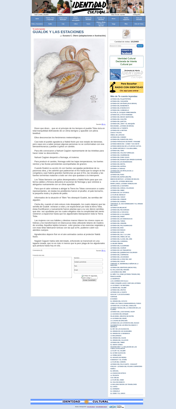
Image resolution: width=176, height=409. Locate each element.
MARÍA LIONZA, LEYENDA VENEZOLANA (123, 183)
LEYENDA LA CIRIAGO (117, 168)
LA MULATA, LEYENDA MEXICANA (121, 181)
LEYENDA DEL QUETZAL (118, 121)
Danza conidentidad (88, 18)
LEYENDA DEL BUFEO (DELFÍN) (120, 177)
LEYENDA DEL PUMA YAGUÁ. (120, 157)
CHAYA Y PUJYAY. (116, 132)
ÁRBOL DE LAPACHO (117, 135)
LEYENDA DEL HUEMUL (118, 201)
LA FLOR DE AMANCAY (118, 195)
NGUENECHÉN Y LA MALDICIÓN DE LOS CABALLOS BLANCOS (123, 347)
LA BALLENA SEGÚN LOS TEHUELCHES (123, 384)
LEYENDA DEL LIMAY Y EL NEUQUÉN (122, 124)
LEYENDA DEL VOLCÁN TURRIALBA (122, 153)
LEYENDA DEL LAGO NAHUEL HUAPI (122, 312)
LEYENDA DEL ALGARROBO (119, 246)
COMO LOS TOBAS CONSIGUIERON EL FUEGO (125, 303)
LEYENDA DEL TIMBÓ (117, 342)
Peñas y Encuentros (37, 24)
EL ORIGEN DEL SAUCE (118, 338)
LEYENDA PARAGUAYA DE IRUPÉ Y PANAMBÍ (125, 141)
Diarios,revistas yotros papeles (76, 18)
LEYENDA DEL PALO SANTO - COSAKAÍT (123, 364)
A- (105, 124)
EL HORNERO (114, 389)
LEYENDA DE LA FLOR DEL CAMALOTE (123, 305)
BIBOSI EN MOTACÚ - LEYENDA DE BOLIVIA (124, 179)
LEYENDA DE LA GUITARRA (119, 186)
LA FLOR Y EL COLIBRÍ (117, 351)
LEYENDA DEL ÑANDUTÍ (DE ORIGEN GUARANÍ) (126, 159)
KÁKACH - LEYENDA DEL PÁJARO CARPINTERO (126, 366)
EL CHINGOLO (115, 391)
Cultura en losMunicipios (63, 18)
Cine (63, 24)
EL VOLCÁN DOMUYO (117, 382)
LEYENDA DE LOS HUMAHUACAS (121, 219)
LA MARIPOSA (115, 279)
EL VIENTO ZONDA (116, 345)
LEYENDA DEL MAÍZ (117, 228)
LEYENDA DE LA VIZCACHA (119, 212)
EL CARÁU (113, 386)
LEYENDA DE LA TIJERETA (119, 128)
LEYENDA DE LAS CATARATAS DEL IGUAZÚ (124, 323)
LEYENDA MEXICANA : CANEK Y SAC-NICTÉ (124, 144)
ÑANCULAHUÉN (115, 276)
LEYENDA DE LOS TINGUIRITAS (120, 250)
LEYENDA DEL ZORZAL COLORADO (122, 188)
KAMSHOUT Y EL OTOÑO (118, 360)
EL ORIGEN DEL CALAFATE (119, 340)
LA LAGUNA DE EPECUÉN (118, 321)
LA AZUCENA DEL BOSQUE (119, 314)
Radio (50, 24)
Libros (76, 24)
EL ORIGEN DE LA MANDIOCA (120, 333)
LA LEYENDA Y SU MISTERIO (119, 285)
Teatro (88, 24)
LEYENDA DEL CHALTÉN (118, 119)
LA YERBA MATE (115, 355)
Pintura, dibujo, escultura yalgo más (101, 23)
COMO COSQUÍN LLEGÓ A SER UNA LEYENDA (125, 283)
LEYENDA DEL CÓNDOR (118, 199)
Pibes (126, 24)
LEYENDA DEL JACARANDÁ (119, 257)
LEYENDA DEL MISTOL (117, 164)
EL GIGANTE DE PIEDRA (118, 357)
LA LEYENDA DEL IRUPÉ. (118, 318)
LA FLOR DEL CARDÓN (118, 362)
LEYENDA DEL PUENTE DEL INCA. (121, 139)
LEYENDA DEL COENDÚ (118, 137)
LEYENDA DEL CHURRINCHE (119, 155)
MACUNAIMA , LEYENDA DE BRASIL (122, 126)
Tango (113, 24)
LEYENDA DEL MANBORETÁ (119, 106)
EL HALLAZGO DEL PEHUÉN (119, 270)
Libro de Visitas (139, 24)
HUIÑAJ (113, 369)
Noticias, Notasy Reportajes (50, 18)
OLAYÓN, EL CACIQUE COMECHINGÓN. (123, 112)
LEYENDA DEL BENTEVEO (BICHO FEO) (123, 267)
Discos (113, 18)
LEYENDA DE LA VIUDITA (118, 292)
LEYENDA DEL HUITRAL (118, 166)
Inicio (37, 18)
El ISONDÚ (113, 299)
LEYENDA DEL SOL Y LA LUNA (120, 234)
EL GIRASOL (114, 371)
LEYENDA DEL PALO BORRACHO (121, 225)
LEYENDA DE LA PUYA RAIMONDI (121, 115)
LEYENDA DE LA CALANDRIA (120, 214)
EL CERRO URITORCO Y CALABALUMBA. (123, 148)
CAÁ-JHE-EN (114, 377)
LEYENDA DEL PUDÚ (117, 174)
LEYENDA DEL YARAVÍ (117, 197)
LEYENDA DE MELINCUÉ (118, 207)
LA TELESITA (114, 375)
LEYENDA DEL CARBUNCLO (119, 110)
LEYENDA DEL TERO (117, 150)
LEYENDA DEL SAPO (117, 232)
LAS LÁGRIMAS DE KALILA (119, 281)
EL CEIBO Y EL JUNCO (117, 393)
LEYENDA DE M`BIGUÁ (117, 230)
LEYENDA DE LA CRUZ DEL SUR (121, 259)
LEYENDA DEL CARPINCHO (119, 255)
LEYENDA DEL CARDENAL (119, 241)
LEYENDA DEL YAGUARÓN (119, 101)
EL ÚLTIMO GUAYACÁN (117, 353)
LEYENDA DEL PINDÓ (117, 216)
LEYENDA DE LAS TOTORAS (119, 192)
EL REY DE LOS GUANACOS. (119, 329)
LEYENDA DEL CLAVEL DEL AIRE (121, 239)
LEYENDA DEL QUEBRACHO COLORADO (123, 252)
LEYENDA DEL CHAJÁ (117, 261)
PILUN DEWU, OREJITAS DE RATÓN (122, 316)
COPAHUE (113, 296)
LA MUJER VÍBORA (116, 243)
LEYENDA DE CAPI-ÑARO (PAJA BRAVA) (123, 103)
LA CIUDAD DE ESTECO (118, 373)
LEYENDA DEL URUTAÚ (118, 290)
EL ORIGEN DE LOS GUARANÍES (121, 331)
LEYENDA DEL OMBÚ (117, 190)
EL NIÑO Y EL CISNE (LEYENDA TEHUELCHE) (125, 274)
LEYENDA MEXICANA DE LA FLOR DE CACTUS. (125, 146)
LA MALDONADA (115, 336)
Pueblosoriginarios (126, 18)
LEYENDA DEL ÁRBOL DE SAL (120, 237)
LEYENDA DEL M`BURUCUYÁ (120, 108)
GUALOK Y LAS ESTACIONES (120, 294)
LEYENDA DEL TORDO (117, 221)
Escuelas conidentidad (101, 18)
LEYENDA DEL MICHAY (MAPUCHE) (121, 117)
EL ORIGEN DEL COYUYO (118, 301)
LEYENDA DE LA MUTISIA (118, 130)
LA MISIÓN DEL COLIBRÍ (118, 288)
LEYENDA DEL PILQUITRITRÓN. (120, 99)
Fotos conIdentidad (139, 18)
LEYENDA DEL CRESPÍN (118, 223)
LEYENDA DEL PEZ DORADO (119, 210)
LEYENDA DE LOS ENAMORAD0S (121, 162)
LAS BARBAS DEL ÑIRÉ (118, 272)
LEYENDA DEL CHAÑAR (118, 248)
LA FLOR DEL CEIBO (117, 380)
